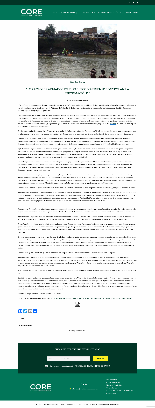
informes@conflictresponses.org (85, 389)
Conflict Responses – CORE (53, 404)
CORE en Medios (87, 13)
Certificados (111, 393)
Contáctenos (131, 13)
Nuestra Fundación (109, 13)
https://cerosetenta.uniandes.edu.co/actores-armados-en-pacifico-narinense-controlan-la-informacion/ (90, 298)
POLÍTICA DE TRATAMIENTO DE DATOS (92, 366)
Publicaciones (68, 13)
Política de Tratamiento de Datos (119, 391)
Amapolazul (114, 404)
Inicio (55, 13)
